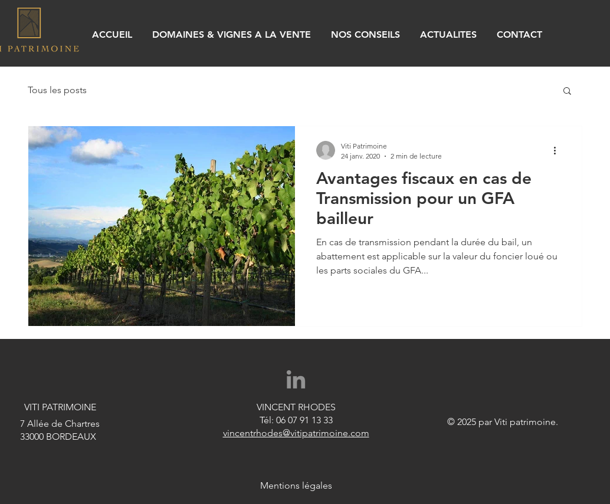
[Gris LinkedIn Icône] (296, 379)
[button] (567, 91)
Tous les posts (57, 89)
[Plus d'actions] (559, 150)
